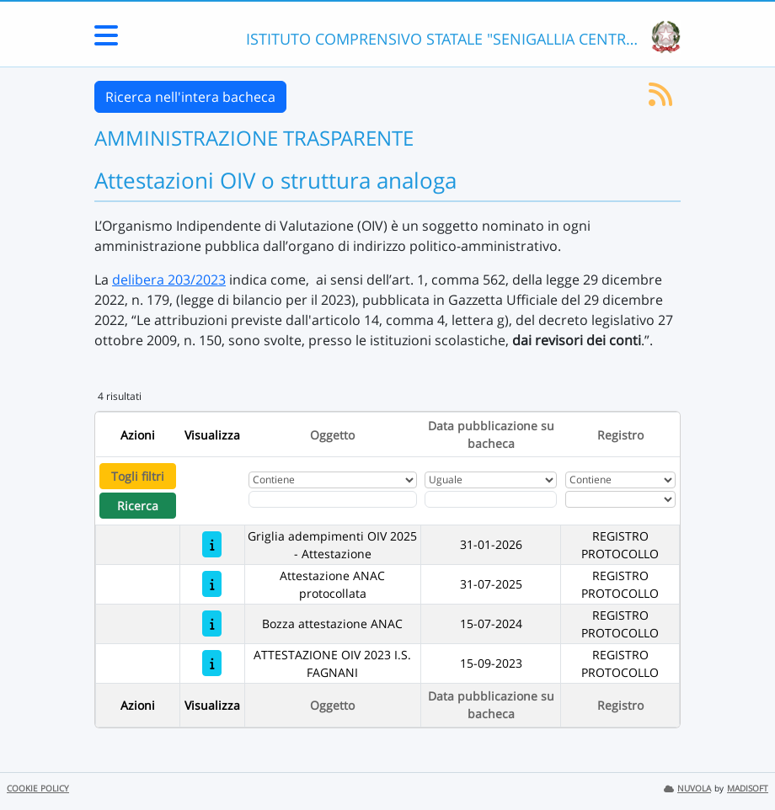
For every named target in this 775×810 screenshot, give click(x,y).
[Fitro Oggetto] (333, 499)
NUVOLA (687, 788)
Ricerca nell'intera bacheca (190, 97)
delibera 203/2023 (169, 279)
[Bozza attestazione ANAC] (212, 623)
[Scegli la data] (491, 499)
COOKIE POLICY (38, 788)
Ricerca (137, 506)
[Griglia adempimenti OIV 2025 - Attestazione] (212, 544)
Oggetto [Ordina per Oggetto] (332, 435)
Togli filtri (137, 476)
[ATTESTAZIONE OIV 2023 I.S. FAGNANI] (212, 663)
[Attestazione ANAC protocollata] (212, 584)
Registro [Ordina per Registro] (620, 435)
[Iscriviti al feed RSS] (660, 99)
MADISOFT (747, 788)
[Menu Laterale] (106, 40)
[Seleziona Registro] (620, 499)
